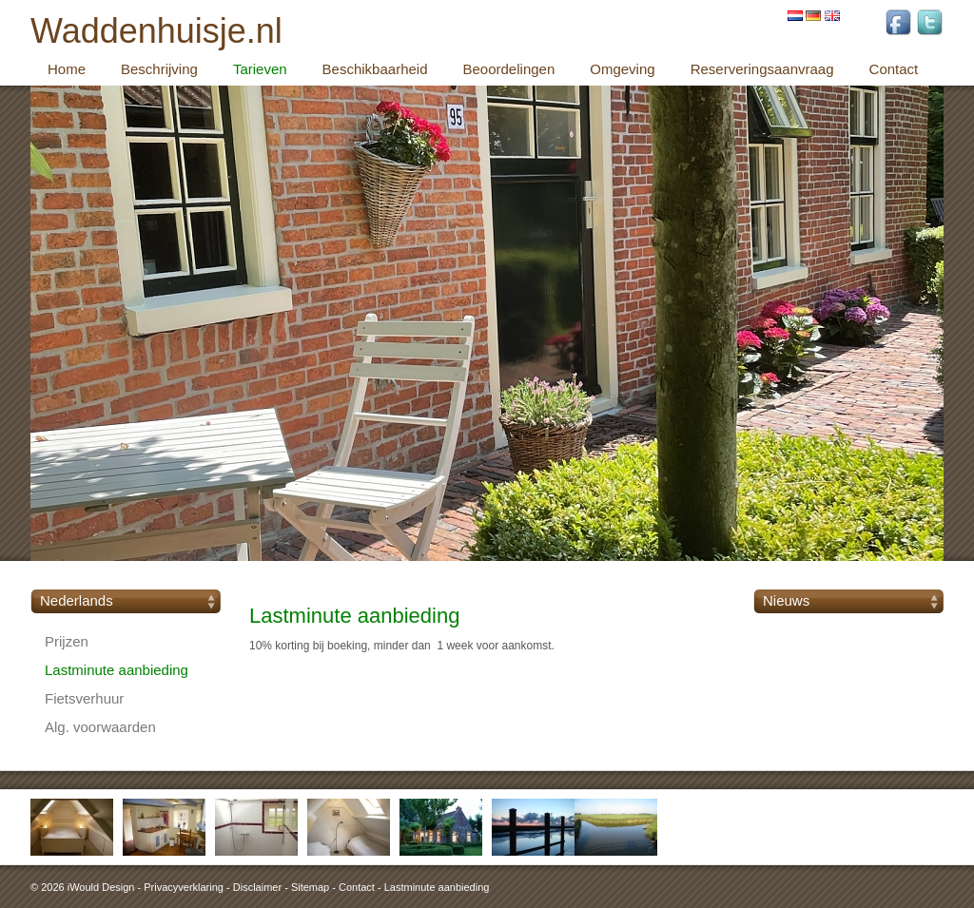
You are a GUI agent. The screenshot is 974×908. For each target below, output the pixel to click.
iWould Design (101, 887)
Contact (357, 887)
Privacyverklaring (184, 887)
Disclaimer (257, 887)
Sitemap (310, 887)
